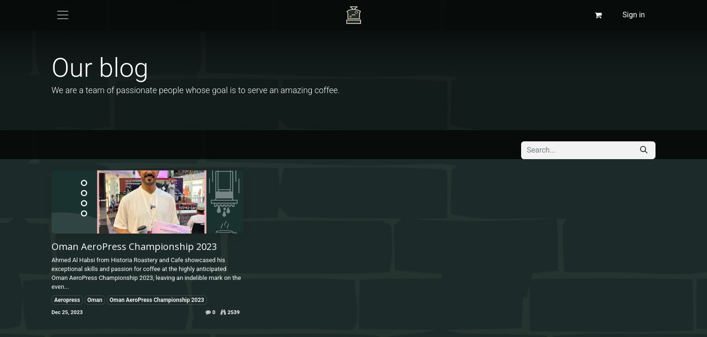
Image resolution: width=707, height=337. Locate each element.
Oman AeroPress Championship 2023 (134, 246)
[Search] (643, 150)
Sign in (634, 14)
